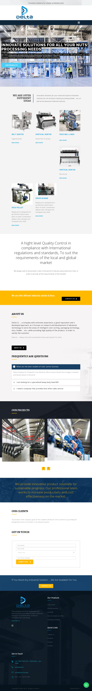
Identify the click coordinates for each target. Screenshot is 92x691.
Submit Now (24, 561)
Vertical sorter (43, 134)
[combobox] (46, 551)
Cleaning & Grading (53, 618)
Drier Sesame (42, 198)
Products (50, 637)
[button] (3, 56)
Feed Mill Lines (66, 134)
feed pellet (17, 207)
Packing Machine (52, 607)
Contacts (50, 644)
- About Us (50, 633)
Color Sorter (51, 603)
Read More (16, 619)
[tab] (46, 366)
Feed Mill (50, 611)
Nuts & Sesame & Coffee (55, 614)
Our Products (11, 65)
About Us (19, 348)
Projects (50, 640)
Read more (15, 142)
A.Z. (79, 687)
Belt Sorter (18, 134)
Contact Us (71, 299)
